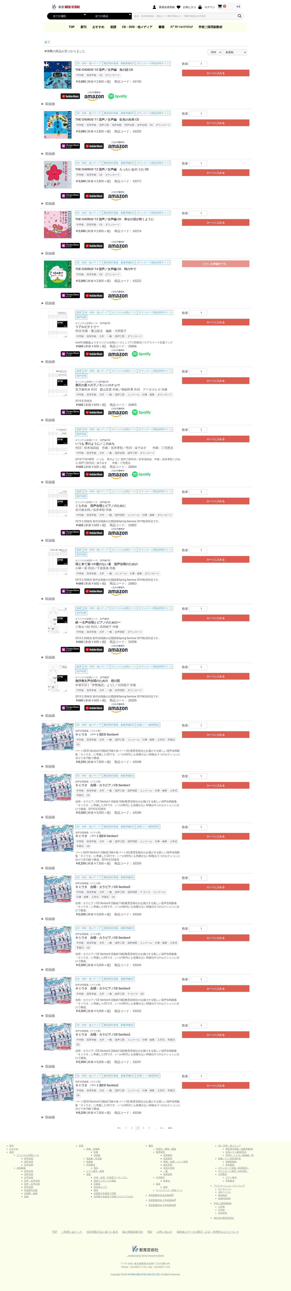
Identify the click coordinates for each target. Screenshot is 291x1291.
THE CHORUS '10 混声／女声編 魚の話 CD (104, 69)
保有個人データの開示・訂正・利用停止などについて (208, 1231)
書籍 (161, 27)
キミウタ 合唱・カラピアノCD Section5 (102, 887)
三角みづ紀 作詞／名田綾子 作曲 (96, 626)
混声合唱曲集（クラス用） (88, 731)
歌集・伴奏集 (93, 1149)
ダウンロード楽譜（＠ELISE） (233, 1171)
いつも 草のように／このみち (95, 443)
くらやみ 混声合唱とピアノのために (100, 506)
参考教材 (229, 1165)
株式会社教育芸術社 (224, 1218)
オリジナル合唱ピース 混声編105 (92, 381)
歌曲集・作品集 (94, 1158)
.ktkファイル (224, 1192)
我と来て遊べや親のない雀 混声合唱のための (106, 564)
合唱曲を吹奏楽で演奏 (105, 1193)
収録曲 (50, 104)
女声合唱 (28, 1165)
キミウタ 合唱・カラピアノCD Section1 (102, 785)
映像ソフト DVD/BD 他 (229, 1158)
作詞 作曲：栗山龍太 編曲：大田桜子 (101, 331)
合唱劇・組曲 (30, 1193)
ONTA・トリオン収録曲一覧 (239, 1155)
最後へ (170, 1128)
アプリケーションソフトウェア (229, 1185)
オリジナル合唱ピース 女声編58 (92, 619)
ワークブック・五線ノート (169, 1190)
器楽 (88, 1174)
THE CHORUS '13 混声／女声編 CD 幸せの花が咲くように (114, 219)
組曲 (26, 1196)
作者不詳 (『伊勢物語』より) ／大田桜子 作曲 (105, 685)
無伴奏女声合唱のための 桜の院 (97, 681)
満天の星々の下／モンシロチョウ (97, 385)
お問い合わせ (164, 1231)
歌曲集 (89, 1161)
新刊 (83, 27)
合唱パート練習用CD (235, 1152)
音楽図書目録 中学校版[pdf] (162, 1205)
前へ (119, 1128)
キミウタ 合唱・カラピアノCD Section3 (102, 988)
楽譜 (113, 27)
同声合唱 (28, 1158)
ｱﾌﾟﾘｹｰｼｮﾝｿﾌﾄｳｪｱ (181, 27)
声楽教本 (90, 1165)
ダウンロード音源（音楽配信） (233, 1168)
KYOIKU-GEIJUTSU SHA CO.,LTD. (144, 1274)
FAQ (150, 1231)
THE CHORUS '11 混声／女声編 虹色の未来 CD (107, 119)
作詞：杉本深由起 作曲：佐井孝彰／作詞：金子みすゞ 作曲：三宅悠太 (124, 448)
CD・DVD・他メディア (137, 27)
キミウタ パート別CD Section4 (97, 734)
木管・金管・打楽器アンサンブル (110, 1177)
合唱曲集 (21, 1168)
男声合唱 (28, 1187)
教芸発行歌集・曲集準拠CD (239, 1149)
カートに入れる (216, 73)
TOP (72, 27)
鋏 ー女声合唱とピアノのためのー (98, 622)
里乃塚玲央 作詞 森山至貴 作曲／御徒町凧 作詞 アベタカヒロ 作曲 (121, 389)
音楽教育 (167, 1158)
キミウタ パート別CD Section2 (97, 1085)
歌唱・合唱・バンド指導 (175, 1161)
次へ (162, 1128)
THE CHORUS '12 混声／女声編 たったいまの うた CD (112, 169)
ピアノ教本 (231, 1177)
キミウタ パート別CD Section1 (97, 836)
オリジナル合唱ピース (28, 1155)
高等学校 (222, 1213)
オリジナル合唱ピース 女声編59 (92, 677)
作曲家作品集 (30, 1190)
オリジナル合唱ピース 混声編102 (92, 502)
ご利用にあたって (71, 1231)
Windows (222, 1195)
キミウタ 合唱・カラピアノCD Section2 (102, 1034)
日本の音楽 (168, 1168)
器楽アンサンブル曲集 (105, 1180)
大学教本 (160, 1177)
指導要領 (167, 1155)
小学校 (221, 1206)
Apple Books (224, 1198)
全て (47, 42)
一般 (165, 1171)
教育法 (166, 1180)
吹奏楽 (97, 1184)
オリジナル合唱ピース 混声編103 (92, 560)
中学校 (221, 1210)
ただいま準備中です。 (216, 263)
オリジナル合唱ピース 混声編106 (92, 323)
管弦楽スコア (100, 1187)
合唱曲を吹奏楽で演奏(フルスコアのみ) (113, 1196)
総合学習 (167, 1165)
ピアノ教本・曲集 (95, 1171)
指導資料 (160, 1152)
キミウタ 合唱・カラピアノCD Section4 (102, 937)
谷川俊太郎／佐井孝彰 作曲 (93, 510)
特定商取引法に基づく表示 (102, 1231)
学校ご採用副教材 (210, 27)
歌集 (96, 1152)
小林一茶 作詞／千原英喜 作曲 (95, 568)
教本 (96, 1168)
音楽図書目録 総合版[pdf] (161, 1195)
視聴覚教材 (231, 1161)
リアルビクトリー (87, 327)
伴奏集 (97, 1155)
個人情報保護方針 (132, 1231)
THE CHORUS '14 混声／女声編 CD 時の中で (105, 269)
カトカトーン (224, 1189)
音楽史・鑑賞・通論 (166, 1149)
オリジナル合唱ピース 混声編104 (92, 440)
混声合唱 (28, 1161)
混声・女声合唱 (32, 1184)
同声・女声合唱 (32, 1180)
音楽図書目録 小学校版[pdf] (162, 1200)
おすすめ (98, 27)
